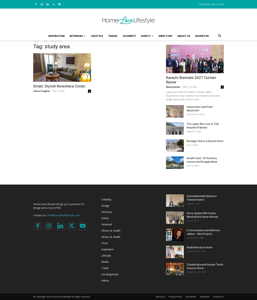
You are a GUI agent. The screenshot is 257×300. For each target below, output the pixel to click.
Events (147, 36)
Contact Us (218, 296)
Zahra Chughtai (41, 91)
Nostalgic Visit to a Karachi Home (205, 141)
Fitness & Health (110, 230)
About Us (183, 36)
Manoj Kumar (173, 87)
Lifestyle (97, 36)
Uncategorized (109, 274)
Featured (106, 224)
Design (105, 205)
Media (105, 261)
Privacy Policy (175, 296)
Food (104, 243)
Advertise (202, 36)
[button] (219, 36)
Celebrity (129, 36)
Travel (113, 36)
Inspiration (56, 36)
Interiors (78, 36)
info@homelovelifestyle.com (63, 215)
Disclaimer (191, 296)
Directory (165, 36)
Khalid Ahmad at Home (200, 247)
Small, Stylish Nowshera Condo (59, 86)
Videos (105, 280)
